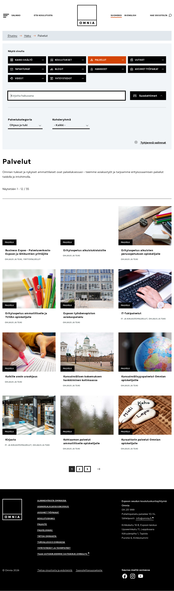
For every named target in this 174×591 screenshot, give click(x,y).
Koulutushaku (46, 518)
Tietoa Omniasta (46, 536)
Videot (27, 78)
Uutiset (147, 60)
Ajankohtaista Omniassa (51, 500)
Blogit (67, 69)
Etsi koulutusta (43, 15)
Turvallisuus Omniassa (51, 542)
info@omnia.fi (145, 518)
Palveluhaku (45, 530)
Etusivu (12, 35)
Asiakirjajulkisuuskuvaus (53, 506)
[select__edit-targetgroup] (71, 125)
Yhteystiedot (67, 78)
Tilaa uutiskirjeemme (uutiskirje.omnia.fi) (63, 554)
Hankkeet (107, 69)
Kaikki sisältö (27, 60)
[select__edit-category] (25, 125)
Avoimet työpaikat (147, 69)
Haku (27, 35)
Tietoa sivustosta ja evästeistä (55, 570)
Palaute (42, 524)
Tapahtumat (27, 69)
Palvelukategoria (20, 119)
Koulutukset (67, 60)
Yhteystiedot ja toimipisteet (53, 548)
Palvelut (107, 60)
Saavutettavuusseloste (89, 570)
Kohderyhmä (61, 119)
